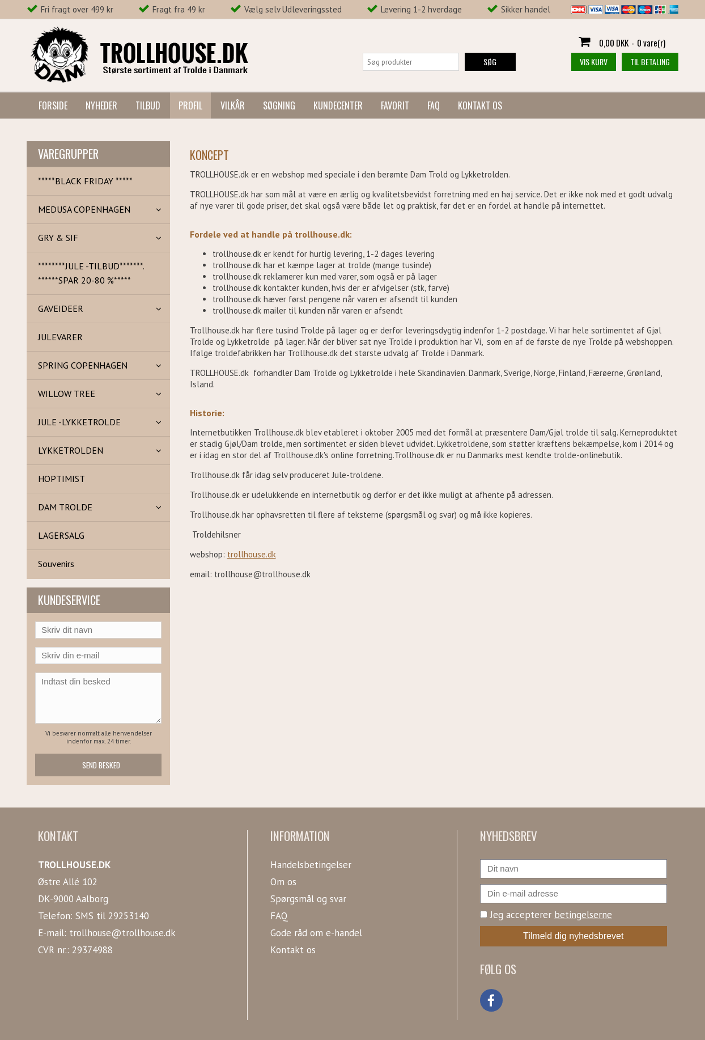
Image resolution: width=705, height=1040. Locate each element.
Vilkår (232, 105)
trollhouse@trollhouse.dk (122, 933)
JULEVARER (60, 337)
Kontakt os (480, 105)
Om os (283, 882)
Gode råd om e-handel (316, 933)
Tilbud (147, 105)
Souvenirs (56, 563)
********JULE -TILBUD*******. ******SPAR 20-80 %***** (91, 273)
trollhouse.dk (251, 554)
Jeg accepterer (546, 914)
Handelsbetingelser (310, 865)
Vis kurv (594, 61)
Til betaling (650, 61)
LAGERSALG (61, 535)
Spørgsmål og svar (308, 899)
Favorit (395, 105)
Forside (53, 105)
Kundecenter (338, 105)
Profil (190, 105)
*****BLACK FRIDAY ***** (85, 181)
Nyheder (101, 105)
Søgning (279, 105)
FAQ (433, 105)
